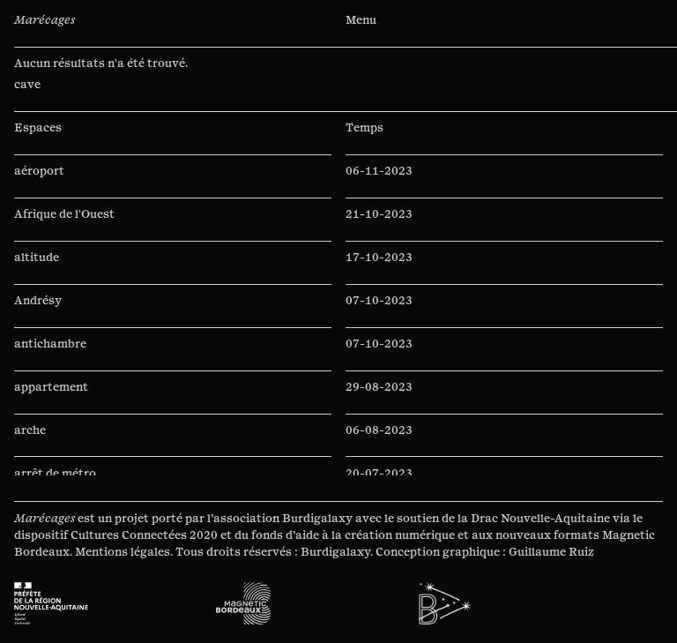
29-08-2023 (379, 387)
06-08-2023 (379, 430)
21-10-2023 (379, 214)
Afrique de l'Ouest (64, 214)
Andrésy (38, 301)
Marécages (44, 20)
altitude (36, 257)
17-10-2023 (379, 257)
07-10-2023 (379, 301)
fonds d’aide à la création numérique (353, 535)
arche (30, 430)
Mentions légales (122, 552)
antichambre (50, 344)
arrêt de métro (55, 474)
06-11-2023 (379, 171)
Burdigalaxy (317, 519)
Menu (361, 20)
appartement (51, 387)
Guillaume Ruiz (551, 552)
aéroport (39, 171)
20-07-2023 (379, 474)
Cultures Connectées (129, 535)
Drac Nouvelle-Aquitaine (540, 519)
